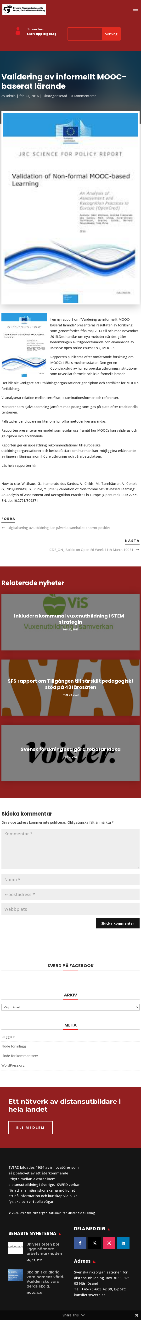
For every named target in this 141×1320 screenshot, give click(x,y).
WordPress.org (13, 1065)
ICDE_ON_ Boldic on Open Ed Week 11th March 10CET (91, 549)
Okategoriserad (55, 96)
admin (11, 96)
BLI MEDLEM (30, 1127)
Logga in (8, 1036)
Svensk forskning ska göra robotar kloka (71, 749)
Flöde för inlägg (13, 1046)
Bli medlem (35, 29)
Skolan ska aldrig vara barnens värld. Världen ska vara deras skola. (45, 1279)
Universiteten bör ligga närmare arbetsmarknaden (44, 1249)
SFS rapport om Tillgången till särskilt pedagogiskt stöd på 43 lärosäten (71, 684)
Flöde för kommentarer (19, 1055)
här (34, 465)
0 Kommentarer (83, 96)
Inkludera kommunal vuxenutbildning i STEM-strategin (70, 619)
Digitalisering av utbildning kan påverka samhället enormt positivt (58, 527)
